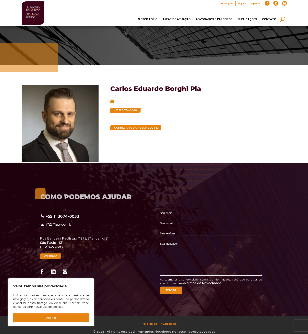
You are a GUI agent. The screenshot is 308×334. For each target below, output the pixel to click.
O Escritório (147, 19)
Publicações (247, 19)
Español (255, 3)
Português (227, 3)
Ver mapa (51, 256)
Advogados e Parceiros (214, 19)
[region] (51, 302)
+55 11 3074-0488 (125, 110)
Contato (269, 19)
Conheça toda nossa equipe (136, 127)
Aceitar (51, 317)
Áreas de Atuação (177, 19)
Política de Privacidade (202, 283)
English (242, 3)
